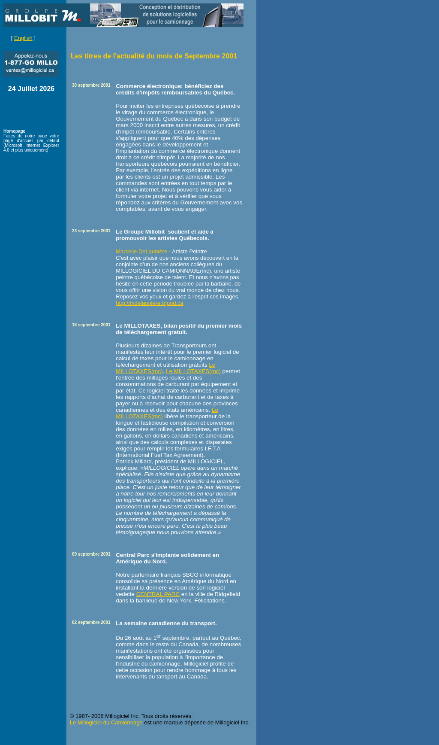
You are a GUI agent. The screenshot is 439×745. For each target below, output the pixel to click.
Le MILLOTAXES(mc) (193, 371)
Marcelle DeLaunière (141, 251)
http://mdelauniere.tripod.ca (149, 303)
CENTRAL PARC (158, 594)
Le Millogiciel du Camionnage (106, 722)
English (23, 38)
